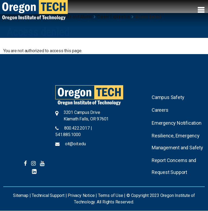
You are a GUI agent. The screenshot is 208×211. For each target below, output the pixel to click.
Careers (160, 110)
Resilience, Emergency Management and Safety (177, 141)
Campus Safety (168, 97)
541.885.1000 (68, 134)
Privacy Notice (81, 195)
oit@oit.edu (75, 143)
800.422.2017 (77, 128)
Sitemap (20, 195)
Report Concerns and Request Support (174, 166)
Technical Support (48, 195)
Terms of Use (110, 195)
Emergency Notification (177, 123)
